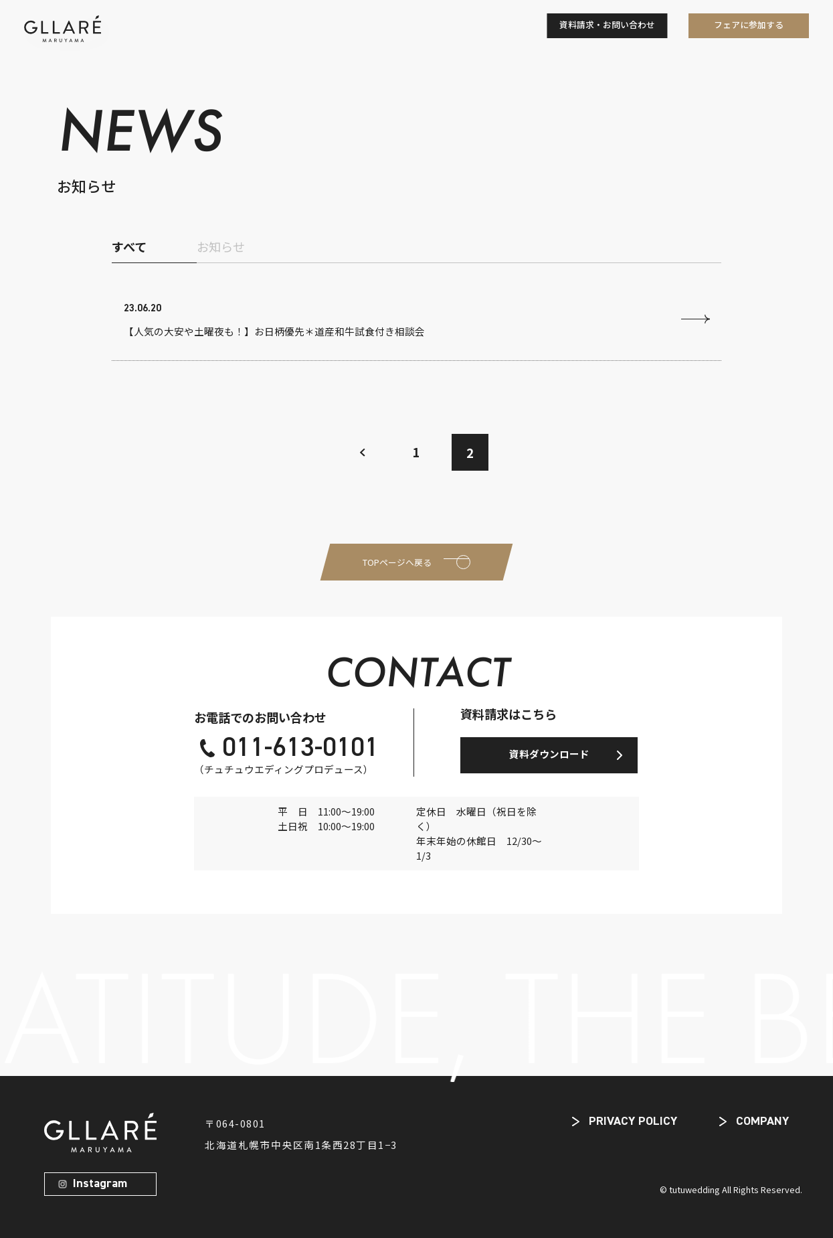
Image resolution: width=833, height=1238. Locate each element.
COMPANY (762, 1121)
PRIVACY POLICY (633, 1121)
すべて (129, 246)
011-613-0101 (300, 748)
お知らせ (221, 246)
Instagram (100, 1184)
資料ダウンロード (549, 754)
